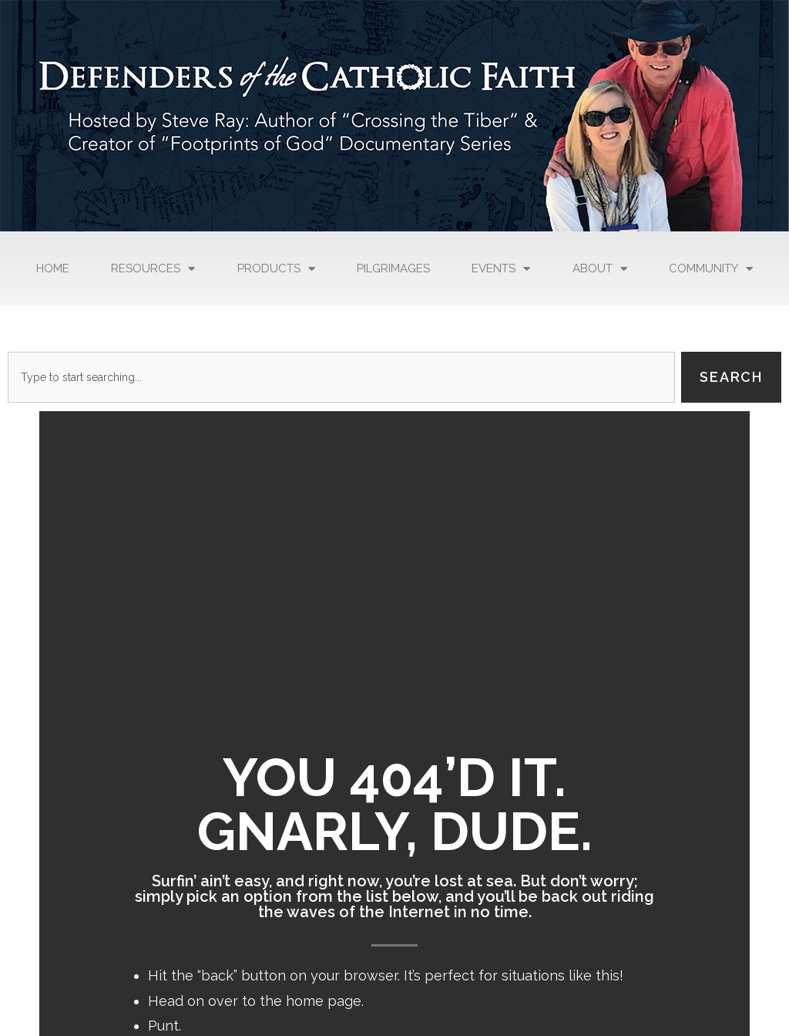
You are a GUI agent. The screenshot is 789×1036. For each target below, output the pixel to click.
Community (711, 268)
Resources (153, 268)
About (599, 268)
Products (276, 268)
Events (501, 268)
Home (52, 268)
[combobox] (341, 377)
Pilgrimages (393, 268)
